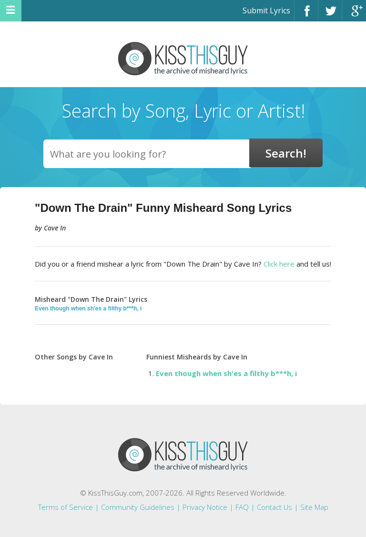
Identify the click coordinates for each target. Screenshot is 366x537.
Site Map (314, 507)
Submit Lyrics (266, 10)
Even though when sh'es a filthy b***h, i (88, 308)
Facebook (306, 15)
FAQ (242, 507)
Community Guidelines (137, 507)
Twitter (330, 15)
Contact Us (274, 507)
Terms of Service (65, 507)
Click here (279, 263)
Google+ (354, 15)
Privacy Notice (205, 507)
